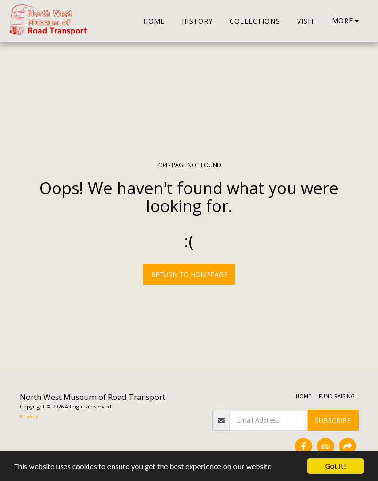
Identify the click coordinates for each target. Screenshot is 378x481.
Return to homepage (189, 274)
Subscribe (333, 420)
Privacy (29, 416)
